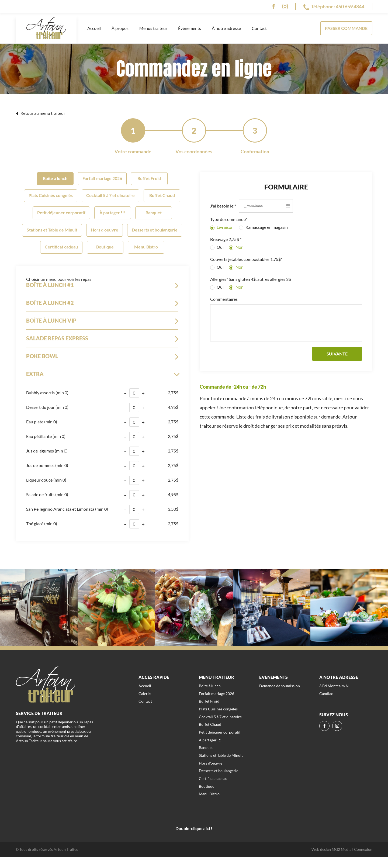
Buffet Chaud (162, 195)
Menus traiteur (153, 28)
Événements (189, 28)
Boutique (105, 246)
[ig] (285, 6)
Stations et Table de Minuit (52, 229)
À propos (120, 28)
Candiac (326, 693)
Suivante (337, 353)
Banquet (154, 212)
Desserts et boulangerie (155, 229)
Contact (259, 28)
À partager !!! (112, 212)
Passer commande (346, 28)
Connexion (363, 849)
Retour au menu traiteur (40, 113)
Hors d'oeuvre (104, 229)
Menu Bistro (146, 246)
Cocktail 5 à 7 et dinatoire (110, 195)
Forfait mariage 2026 (102, 178)
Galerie (144, 693)
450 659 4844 (350, 6)
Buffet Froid (149, 178)
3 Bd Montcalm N (334, 685)
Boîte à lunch (55, 178)
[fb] (273, 6)
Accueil (94, 28)
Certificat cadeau (61, 246)
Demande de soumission (279, 685)
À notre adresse (226, 28)
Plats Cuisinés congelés (51, 195)
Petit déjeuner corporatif (61, 212)
